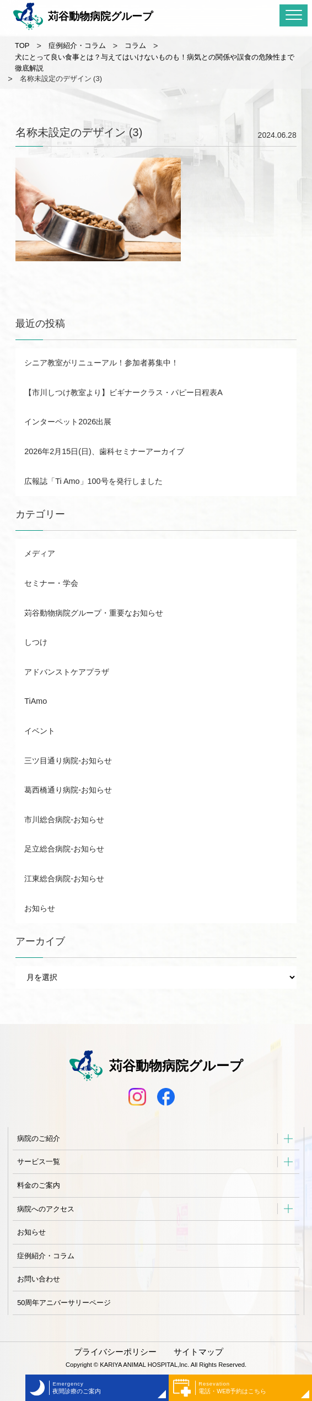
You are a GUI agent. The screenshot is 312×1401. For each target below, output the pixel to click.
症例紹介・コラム (45, 1256)
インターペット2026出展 (67, 421)
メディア (39, 553)
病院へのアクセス (45, 1209)
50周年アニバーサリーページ (64, 1302)
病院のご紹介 (38, 1138)
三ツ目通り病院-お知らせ (68, 760)
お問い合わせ (38, 1279)
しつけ (35, 642)
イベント (39, 730)
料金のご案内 (38, 1185)
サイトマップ (198, 1352)
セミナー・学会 (51, 583)
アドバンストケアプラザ (66, 671)
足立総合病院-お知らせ (64, 848)
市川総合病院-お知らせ (64, 819)
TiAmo (35, 701)
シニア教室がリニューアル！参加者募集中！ (101, 362)
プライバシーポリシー (115, 1352)
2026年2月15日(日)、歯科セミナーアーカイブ (104, 451)
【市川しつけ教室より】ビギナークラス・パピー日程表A (123, 392)
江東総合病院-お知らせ (64, 878)
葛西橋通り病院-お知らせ (68, 789)
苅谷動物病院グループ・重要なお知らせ (93, 612)
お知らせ (39, 908)
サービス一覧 (38, 1161)
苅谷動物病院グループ (83, 16)
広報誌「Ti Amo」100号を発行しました (93, 481)
